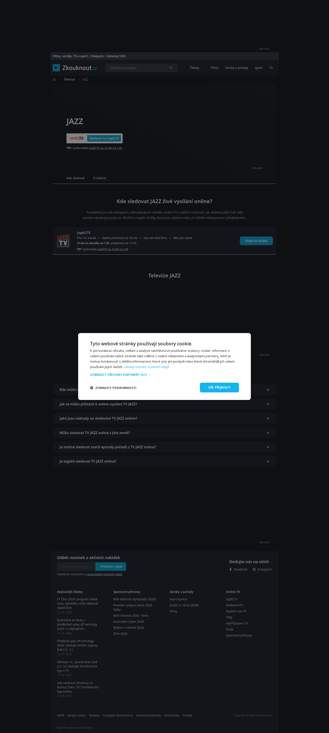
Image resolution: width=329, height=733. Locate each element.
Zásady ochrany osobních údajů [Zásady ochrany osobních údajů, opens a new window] (147, 367)
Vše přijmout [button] (219, 387)
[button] (164, 374)
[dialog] (164, 366)
